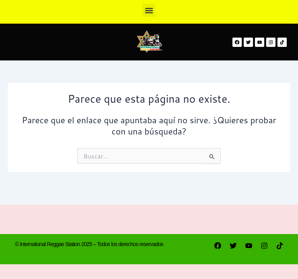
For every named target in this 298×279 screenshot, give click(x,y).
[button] (148, 10)
